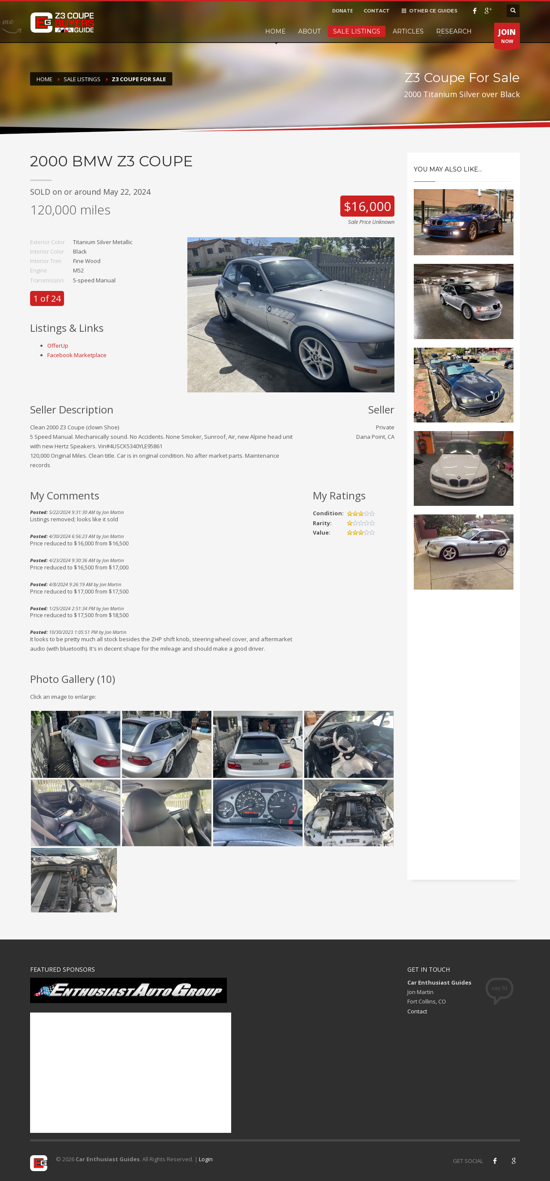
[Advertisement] (464, 742)
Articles (408, 31)
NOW (507, 38)
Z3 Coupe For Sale (139, 79)
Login (206, 1159)
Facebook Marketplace (77, 355)
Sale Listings (356, 31)
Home (275, 31)
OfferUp (57, 345)
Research (454, 31)
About (309, 31)
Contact (417, 1011)
